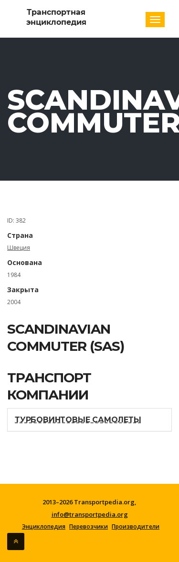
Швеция (18, 248)
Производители (135, 527)
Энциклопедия (43, 527)
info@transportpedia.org (90, 514)
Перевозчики (88, 527)
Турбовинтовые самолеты (78, 419)
